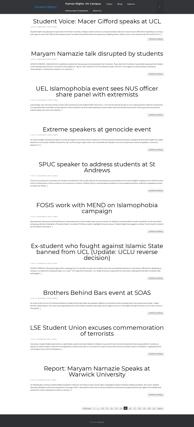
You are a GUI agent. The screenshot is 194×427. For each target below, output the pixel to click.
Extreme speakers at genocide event (97, 129)
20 (149, 408)
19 (144, 408)
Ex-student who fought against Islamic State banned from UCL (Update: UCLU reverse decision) (97, 251)
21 (154, 408)
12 (111, 408)
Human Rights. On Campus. (83, 3)
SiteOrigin (100, 422)
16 (130, 408)
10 (102, 408)
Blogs (119, 4)
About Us (97, 11)
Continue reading (155, 39)
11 (107, 408)
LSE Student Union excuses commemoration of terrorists (97, 330)
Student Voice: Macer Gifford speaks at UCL (97, 21)
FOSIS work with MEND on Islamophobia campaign (97, 208)
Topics (109, 4)
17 (135, 408)
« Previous (87, 408)
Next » (160, 408)
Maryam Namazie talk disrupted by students (97, 53)
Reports (131, 4)
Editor (55, 27)
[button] (160, 7)
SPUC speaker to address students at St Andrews (97, 167)
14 (121, 408)
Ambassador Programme (76, 11)
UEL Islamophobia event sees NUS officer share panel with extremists (97, 91)
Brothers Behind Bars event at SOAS (97, 292)
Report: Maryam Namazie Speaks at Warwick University (97, 371)
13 (116, 408)
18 (139, 408)
